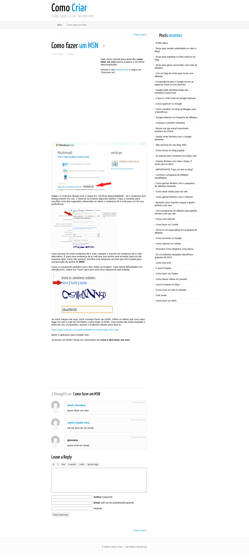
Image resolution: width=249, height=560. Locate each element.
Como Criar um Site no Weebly (171, 290)
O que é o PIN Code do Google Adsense (176, 98)
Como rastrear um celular (168, 243)
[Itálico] (58, 464)
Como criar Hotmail (165, 219)
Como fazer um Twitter (167, 273)
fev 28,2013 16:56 (138, 437)
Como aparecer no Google (169, 104)
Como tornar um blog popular (170, 150)
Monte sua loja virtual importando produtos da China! (171, 130)
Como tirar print (163, 263)
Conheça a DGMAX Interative (170, 123)
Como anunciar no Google (169, 238)
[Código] (82, 464)
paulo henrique (77, 405)
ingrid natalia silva (79, 422)
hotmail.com (121, 69)
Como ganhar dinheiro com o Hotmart (174, 197)
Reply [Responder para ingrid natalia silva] (56, 429)
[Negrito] (53, 464)
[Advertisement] (75, 77)
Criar (69, 8)
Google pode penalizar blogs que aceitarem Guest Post (171, 91)
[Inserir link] (63, 464)
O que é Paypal (163, 268)
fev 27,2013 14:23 (138, 420)
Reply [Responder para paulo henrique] (56, 411)
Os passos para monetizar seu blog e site (176, 156)
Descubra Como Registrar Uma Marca (174, 249)
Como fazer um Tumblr (167, 224)
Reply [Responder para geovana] (56, 446)
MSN (59, 25)
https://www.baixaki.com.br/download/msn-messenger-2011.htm (85, 329)
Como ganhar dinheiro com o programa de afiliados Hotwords (175, 184)
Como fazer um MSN (166, 300)
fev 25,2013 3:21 (138, 402)
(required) (103, 501)
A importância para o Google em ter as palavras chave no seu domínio (174, 83)
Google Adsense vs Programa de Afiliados (176, 117)
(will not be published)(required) (114, 507)
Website (98, 513)
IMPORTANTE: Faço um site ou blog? (174, 169)
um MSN (75, 46)
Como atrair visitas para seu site (171, 191)
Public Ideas (162, 43)
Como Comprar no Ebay (168, 284)
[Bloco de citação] (72, 464)
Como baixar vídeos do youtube (171, 279)
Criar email (139, 34)
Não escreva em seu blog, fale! (171, 145)
